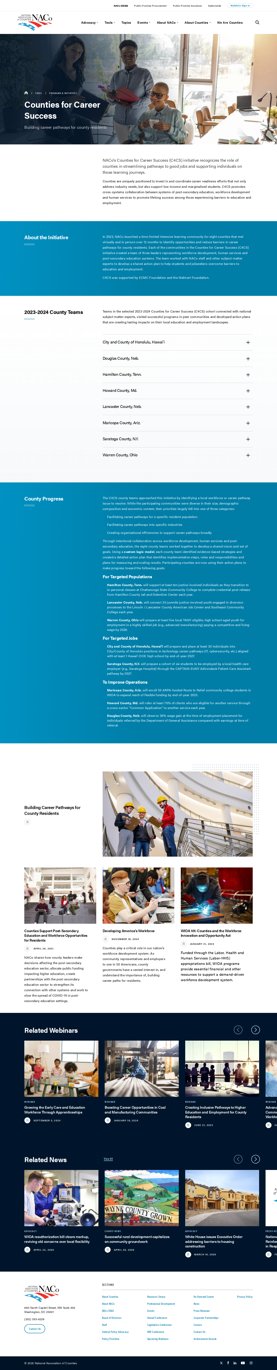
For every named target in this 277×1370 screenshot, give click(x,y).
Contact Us (35, 1329)
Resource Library (156, 1296)
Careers (198, 1325)
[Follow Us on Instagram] (251, 1363)
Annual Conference (157, 1318)
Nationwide (214, 5)
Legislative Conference (159, 1325)
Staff (104, 1325)
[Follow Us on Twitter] (221, 1363)
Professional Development (161, 1304)
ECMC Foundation (152, 277)
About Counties (196, 22)
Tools (109, 22)
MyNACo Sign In (240, 5)
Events (142, 22)
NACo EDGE (121, 5)
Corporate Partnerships (206, 1318)
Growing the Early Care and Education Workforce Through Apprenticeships (54, 1109)
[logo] (34, 29)
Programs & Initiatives (63, 93)
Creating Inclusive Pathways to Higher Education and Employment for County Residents (215, 1112)
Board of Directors (112, 1318)
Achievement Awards (205, 1339)
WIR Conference (155, 1332)
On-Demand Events (204, 1296)
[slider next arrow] (255, 1030)
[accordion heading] (178, 342)
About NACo (166, 22)
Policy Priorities (110, 1339)
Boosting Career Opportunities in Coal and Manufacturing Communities (135, 1109)
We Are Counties (230, 22)
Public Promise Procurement (150, 5)
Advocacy (88, 22)
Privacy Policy (245, 1296)
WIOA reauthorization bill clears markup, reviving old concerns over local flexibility (56, 1239)
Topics (126, 22)
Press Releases (202, 1311)
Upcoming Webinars (158, 1339)
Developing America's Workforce (129, 930)
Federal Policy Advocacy (115, 1332)
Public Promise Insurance (187, 5)
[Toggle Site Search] (257, 22)
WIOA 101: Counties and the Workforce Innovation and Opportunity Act (211, 933)
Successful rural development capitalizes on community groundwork (137, 1239)
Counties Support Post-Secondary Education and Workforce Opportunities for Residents (55, 935)
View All (108, 1158)
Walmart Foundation (194, 277)
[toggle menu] (97, 22)
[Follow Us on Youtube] (243, 1363)
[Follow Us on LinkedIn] (234, 1363)
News (196, 1304)
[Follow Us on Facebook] (228, 1363)
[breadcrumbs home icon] (26, 93)
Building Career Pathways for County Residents (52, 810)
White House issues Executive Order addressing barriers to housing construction (214, 1241)
